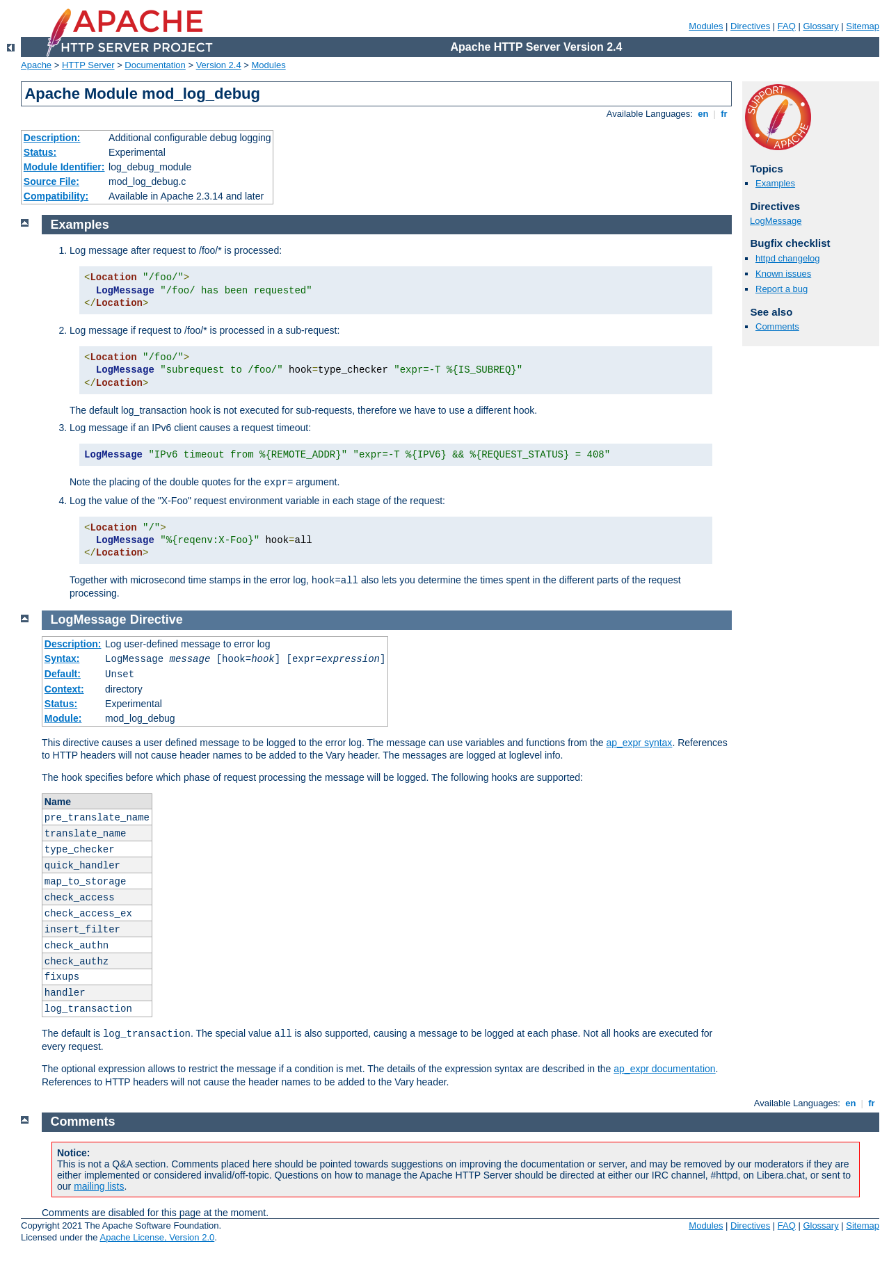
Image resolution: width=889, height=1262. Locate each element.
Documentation (155, 65)
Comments (777, 326)
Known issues (783, 273)
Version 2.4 (218, 65)
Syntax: (62, 658)
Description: (52, 137)
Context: (64, 689)
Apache (36, 65)
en (703, 113)
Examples (775, 183)
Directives (750, 26)
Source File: (51, 181)
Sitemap (862, 26)
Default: (63, 673)
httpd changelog (787, 258)
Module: (63, 718)
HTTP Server (88, 65)
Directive (156, 619)
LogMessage (775, 221)
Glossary (820, 26)
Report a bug (781, 289)
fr (724, 113)
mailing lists (99, 1186)
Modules (706, 26)
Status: (40, 152)
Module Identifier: (64, 166)
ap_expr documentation (664, 1068)
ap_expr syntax (639, 742)
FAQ (787, 26)
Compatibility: (56, 196)
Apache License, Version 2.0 (156, 1237)
